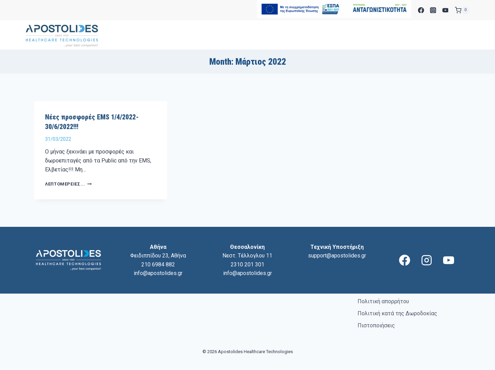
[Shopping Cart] (462, 10)
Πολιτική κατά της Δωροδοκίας (397, 313)
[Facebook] (421, 10)
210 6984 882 (158, 264)
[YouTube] (445, 10)
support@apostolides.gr (337, 255)
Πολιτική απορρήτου (383, 301)
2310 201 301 (247, 264)
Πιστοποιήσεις (376, 325)
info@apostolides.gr (158, 273)
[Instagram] (433, 10)
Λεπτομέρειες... (68, 184)
